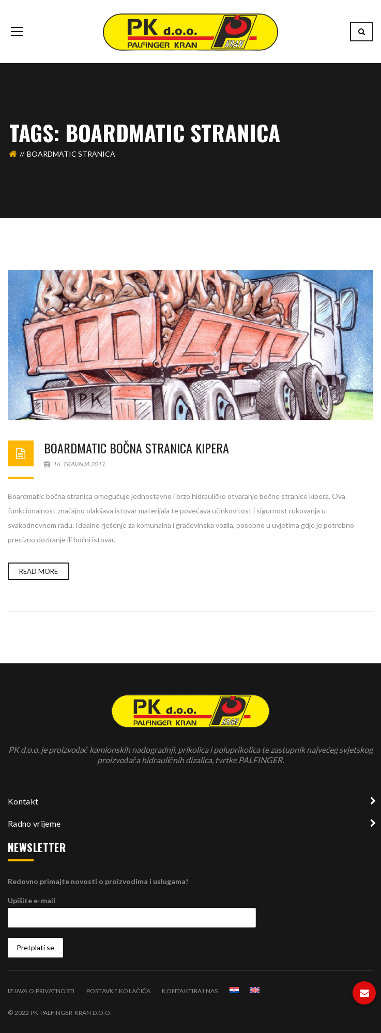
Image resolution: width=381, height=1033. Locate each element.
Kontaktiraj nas (190, 991)
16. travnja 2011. (75, 464)
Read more (38, 571)
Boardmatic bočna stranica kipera (136, 447)
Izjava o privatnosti (41, 991)
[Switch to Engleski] (255, 990)
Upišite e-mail (31, 900)
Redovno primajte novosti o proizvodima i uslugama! (98, 881)
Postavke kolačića (118, 991)
